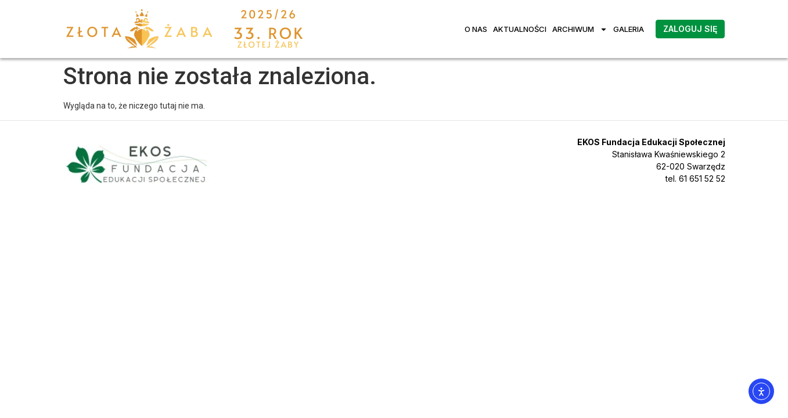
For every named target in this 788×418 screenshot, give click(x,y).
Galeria (628, 29)
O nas (476, 29)
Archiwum (579, 29)
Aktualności (519, 29)
